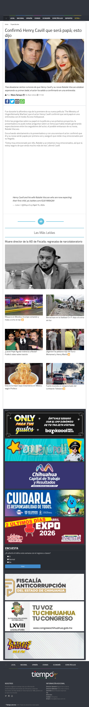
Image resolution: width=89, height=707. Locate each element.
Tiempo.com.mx (11, 705)
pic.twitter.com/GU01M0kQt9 (40, 200)
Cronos (37, 18)
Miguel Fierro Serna (57, 687)
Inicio (6, 24)
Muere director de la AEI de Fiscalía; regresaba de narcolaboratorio (43, 241)
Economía (46, 18)
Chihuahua (51, 697)
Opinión (29, 18)
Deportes (68, 18)
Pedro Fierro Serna (57, 689)
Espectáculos (57, 18)
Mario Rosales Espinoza (56, 691)
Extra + (77, 18)
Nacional (20, 18)
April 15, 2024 (39, 205)
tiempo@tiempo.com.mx (55, 699)
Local (12, 18)
